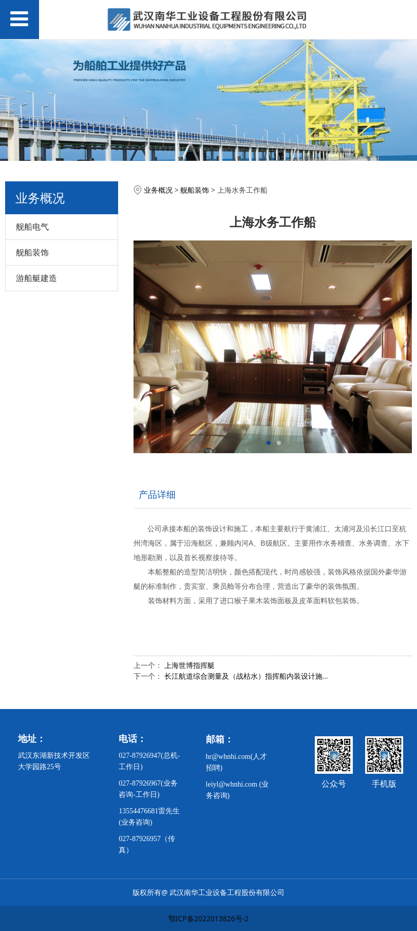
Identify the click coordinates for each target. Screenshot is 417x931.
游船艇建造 (36, 278)
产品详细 (157, 494)
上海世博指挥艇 (189, 665)
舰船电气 (32, 226)
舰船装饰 (32, 252)
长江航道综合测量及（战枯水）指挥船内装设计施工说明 (254, 676)
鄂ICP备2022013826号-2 (208, 918)
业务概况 (158, 190)
